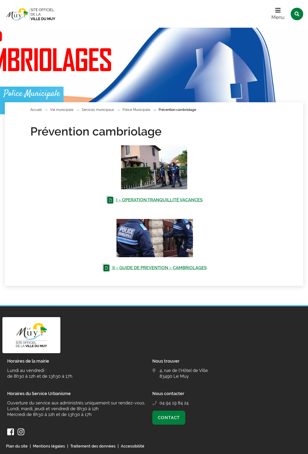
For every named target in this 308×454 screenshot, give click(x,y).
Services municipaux (98, 110)
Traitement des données (93, 446)
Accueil (36, 110)
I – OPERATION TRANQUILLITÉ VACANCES (159, 199)
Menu (277, 17)
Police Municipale (136, 110)
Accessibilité (132, 446)
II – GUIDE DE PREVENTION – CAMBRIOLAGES (159, 267)
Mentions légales (49, 446)
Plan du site (17, 446)
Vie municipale (61, 110)
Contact (169, 417)
